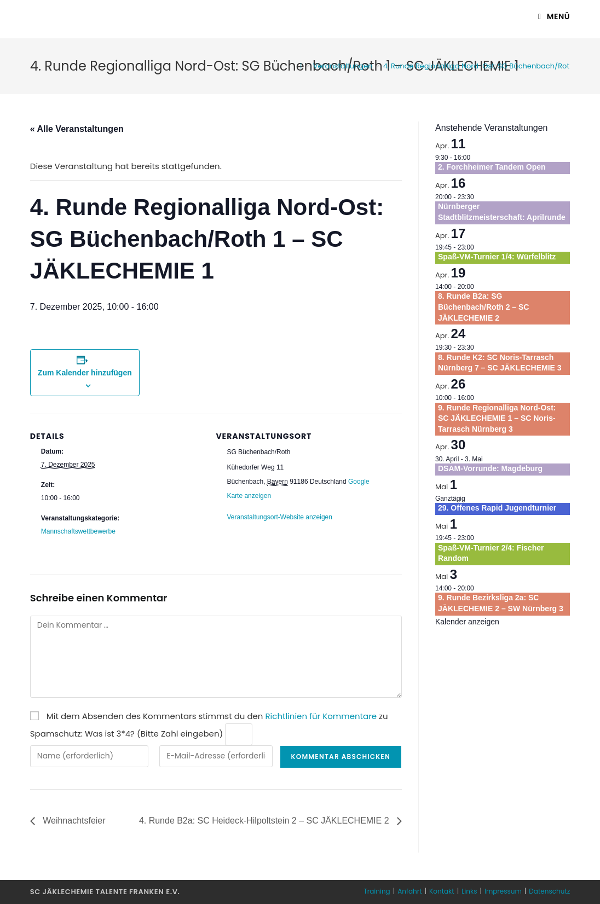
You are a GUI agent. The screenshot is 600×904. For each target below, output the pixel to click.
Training (377, 891)
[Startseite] (301, 66)
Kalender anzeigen (467, 621)
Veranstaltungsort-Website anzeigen (279, 517)
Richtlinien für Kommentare (321, 716)
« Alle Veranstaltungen (77, 129)
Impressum (503, 891)
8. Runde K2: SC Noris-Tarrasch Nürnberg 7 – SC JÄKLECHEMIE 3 (500, 363)
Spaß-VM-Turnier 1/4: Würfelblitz (497, 256)
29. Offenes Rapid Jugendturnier (497, 507)
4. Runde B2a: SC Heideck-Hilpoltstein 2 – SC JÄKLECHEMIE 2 (265, 820)
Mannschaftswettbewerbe (78, 531)
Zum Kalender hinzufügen (85, 372)
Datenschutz (549, 891)
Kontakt (441, 891)
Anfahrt (409, 891)
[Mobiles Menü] (554, 16)
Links (469, 891)
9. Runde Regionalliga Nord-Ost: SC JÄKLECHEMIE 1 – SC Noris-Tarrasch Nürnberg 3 (497, 418)
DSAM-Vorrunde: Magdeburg (490, 468)
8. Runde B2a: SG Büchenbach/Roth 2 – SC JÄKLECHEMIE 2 (483, 307)
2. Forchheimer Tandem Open (492, 167)
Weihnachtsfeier (73, 820)
